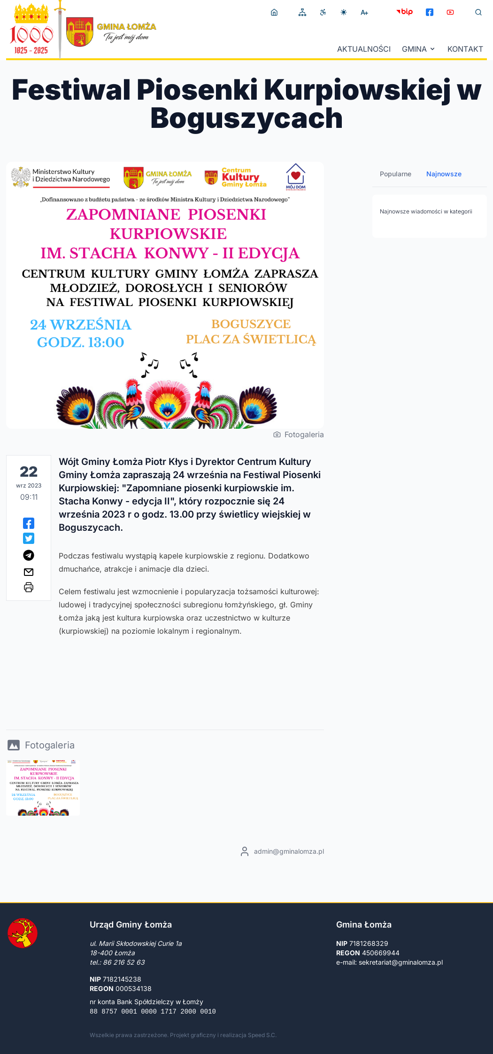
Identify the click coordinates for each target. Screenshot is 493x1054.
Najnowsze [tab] (444, 174)
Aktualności (364, 49)
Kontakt (465, 49)
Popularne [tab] (395, 174)
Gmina (419, 49)
